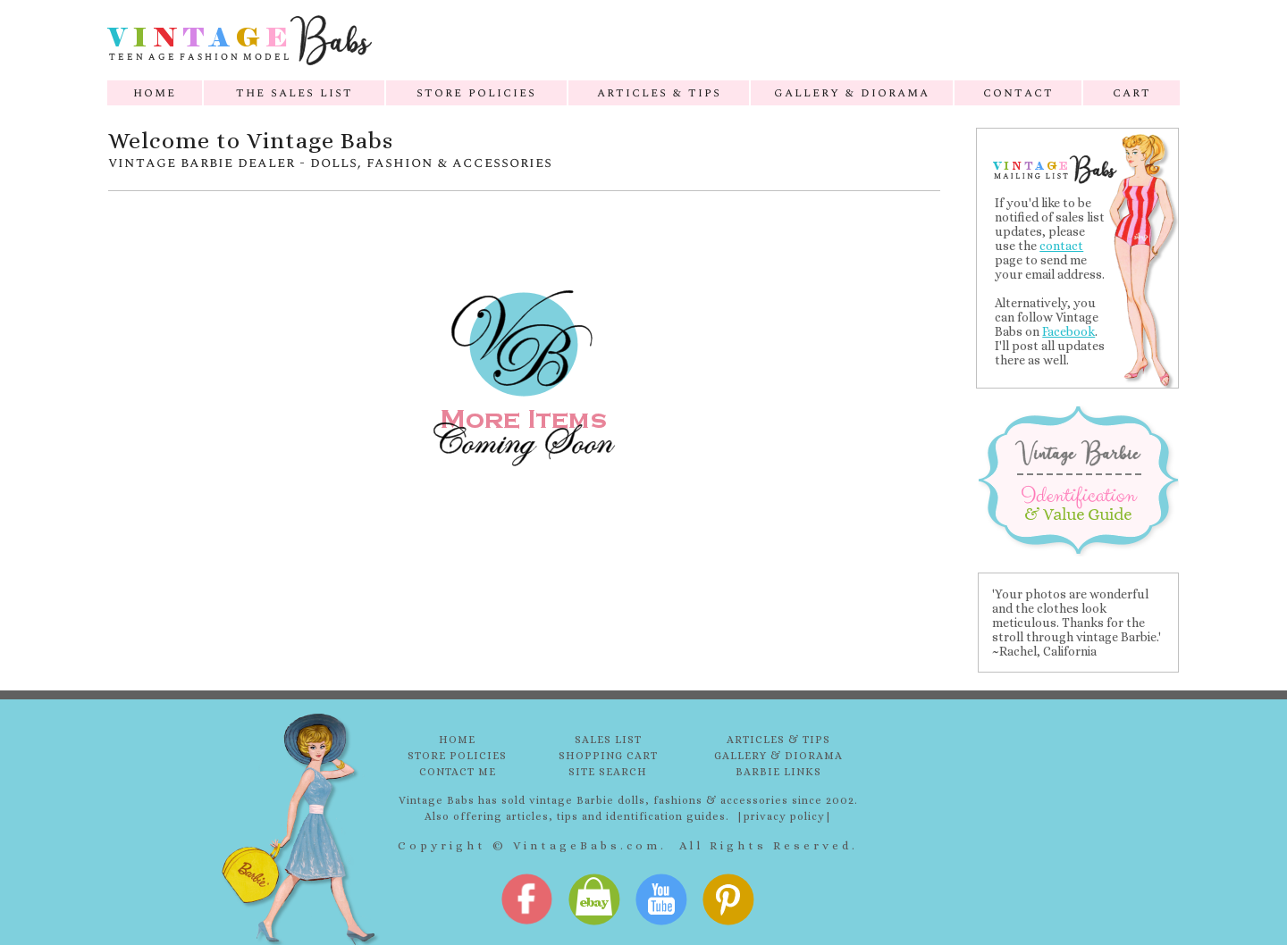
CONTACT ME (457, 771)
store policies (476, 92)
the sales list (294, 92)
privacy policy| (788, 816)
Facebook (1068, 331)
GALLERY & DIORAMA (778, 755)
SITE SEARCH (607, 771)
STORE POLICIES (457, 755)
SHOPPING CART (608, 755)
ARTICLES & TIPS (778, 739)
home (154, 92)
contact (1018, 92)
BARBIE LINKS (778, 771)
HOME (457, 739)
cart (1132, 92)
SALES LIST (608, 739)
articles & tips (659, 92)
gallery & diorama (852, 92)
